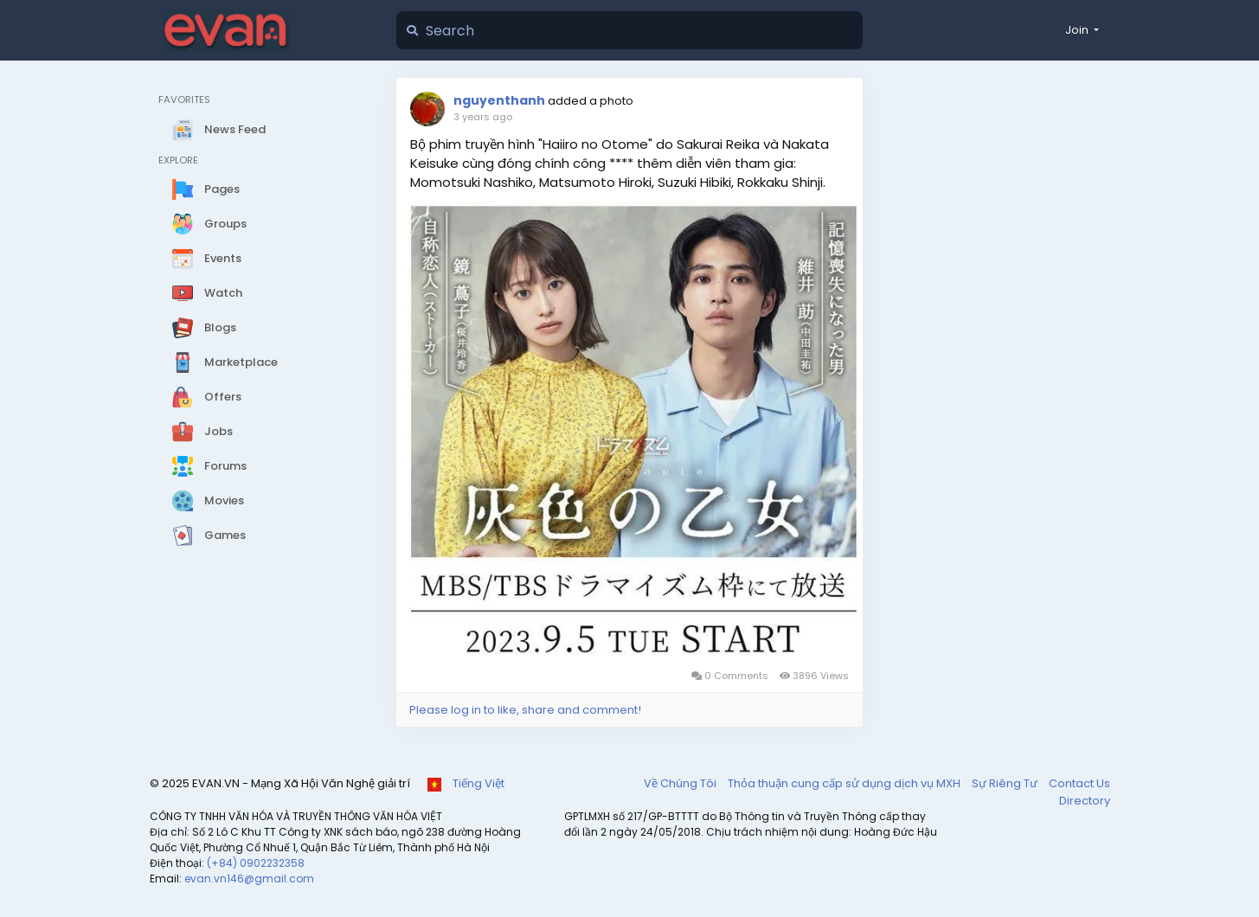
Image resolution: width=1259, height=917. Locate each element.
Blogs (204, 327)
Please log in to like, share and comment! (525, 710)
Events (206, 258)
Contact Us (1079, 783)
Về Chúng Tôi (681, 783)
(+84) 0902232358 (256, 863)
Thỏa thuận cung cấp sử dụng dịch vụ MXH (845, 783)
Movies (208, 501)
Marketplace (225, 362)
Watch (207, 293)
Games (209, 535)
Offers (206, 397)
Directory (1084, 800)
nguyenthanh (499, 100)
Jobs (202, 431)
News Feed (219, 129)
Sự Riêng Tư (1006, 783)
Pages (206, 189)
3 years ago (482, 117)
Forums (209, 466)
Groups (209, 224)
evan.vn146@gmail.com (249, 878)
